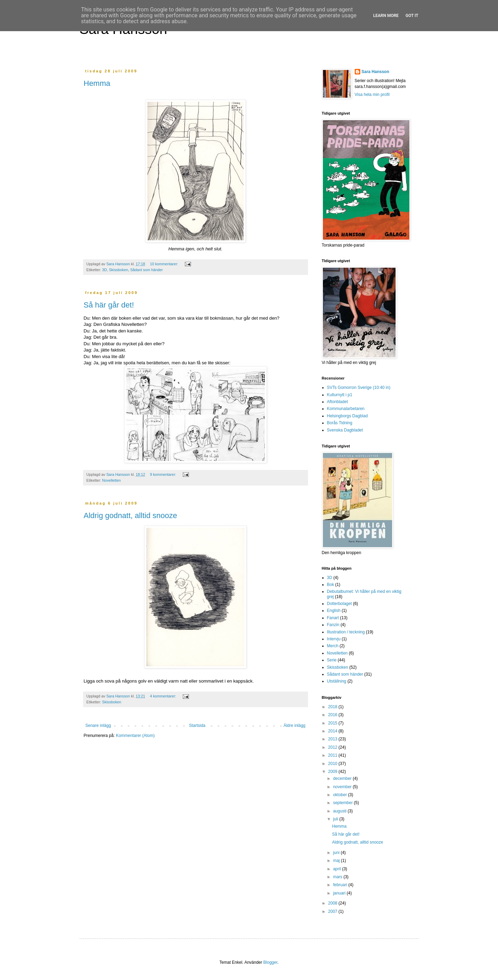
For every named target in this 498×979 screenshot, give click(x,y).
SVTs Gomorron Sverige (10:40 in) (358, 387)
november (343, 786)
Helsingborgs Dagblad (347, 415)
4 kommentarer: (163, 696)
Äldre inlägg (294, 725)
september (343, 802)
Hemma (97, 83)
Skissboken (118, 270)
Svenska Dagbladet (345, 430)
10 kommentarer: (164, 264)
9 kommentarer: (163, 474)
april (337, 868)
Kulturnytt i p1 (339, 394)
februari (340, 884)
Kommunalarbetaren (346, 408)
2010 (333, 763)
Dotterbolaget (339, 603)
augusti (340, 811)
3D (104, 270)
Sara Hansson (375, 71)
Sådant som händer (146, 270)
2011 (333, 755)
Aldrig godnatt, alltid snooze (130, 515)
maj (337, 860)
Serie (332, 660)
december (343, 778)
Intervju (334, 639)
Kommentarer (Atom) (135, 735)
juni (337, 852)
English (334, 610)
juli (336, 819)
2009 (333, 771)
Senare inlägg (98, 725)
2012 (333, 747)
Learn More (386, 15)
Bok (330, 584)
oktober (340, 794)
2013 (333, 739)
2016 (333, 714)
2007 (333, 911)
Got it (412, 15)
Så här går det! (109, 305)
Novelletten (111, 480)
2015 (333, 723)
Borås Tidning (339, 422)
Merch (332, 645)
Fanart (333, 617)
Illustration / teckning (346, 632)
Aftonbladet (337, 401)
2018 (333, 706)
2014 (333, 731)
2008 (333, 903)
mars (338, 876)
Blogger (270, 962)
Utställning (336, 681)
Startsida (197, 725)
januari (339, 893)
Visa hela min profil (372, 94)
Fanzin (333, 624)
